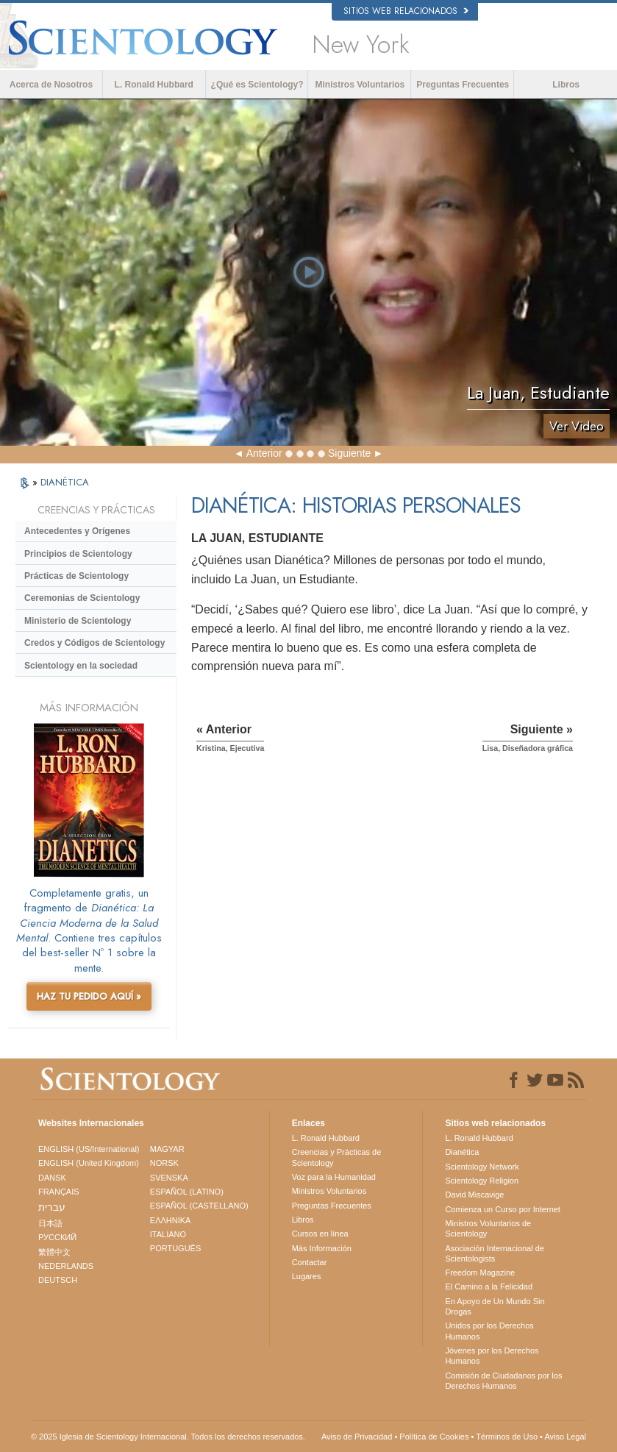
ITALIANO (168, 1234)
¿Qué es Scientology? (257, 84)
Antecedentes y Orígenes (77, 531)
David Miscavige (474, 1194)
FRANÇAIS (58, 1191)
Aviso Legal (565, 1436)
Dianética (462, 1151)
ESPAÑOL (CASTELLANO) (199, 1205)
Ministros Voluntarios (360, 84)
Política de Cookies (433, 1436)
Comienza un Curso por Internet (502, 1209)
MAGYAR (167, 1149)
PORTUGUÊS (175, 1248)
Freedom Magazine (480, 1272)
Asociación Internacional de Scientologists (494, 1253)
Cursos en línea (320, 1233)
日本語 (50, 1223)
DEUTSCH (57, 1279)
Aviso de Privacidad (356, 1436)
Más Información (322, 1248)
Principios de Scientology (78, 554)
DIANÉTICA (64, 482)
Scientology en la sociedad (81, 666)
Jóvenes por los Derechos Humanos (491, 1355)
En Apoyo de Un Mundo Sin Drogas (494, 1306)
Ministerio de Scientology (77, 621)
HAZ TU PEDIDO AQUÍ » (89, 996)
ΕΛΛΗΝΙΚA (170, 1220)
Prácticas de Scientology (76, 576)
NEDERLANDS (65, 1265)
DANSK (52, 1177)
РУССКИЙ (57, 1237)
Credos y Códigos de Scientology (94, 643)
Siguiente (349, 453)
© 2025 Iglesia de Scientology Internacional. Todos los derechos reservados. (168, 1436)
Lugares (306, 1276)
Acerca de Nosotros (51, 84)
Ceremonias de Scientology (82, 598)
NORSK (164, 1163)
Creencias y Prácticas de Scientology (337, 1157)
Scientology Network (481, 1166)
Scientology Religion (481, 1180)
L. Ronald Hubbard (154, 84)
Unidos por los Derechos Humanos (489, 1330)
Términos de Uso (507, 1436)
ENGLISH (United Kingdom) (88, 1163)
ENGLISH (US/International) (89, 1149)
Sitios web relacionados (405, 11)
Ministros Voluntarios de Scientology (488, 1228)
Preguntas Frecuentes (462, 84)
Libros (565, 84)
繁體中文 (54, 1252)
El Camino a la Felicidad (488, 1286)
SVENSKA (169, 1177)
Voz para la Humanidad (334, 1176)
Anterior (264, 453)
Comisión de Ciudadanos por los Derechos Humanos (503, 1380)
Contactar (309, 1262)
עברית (51, 1207)
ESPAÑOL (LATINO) (187, 1191)
